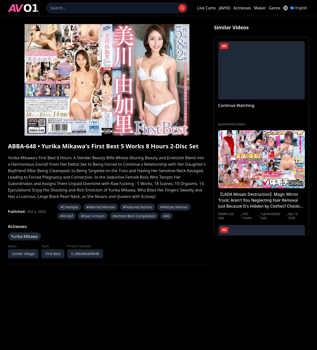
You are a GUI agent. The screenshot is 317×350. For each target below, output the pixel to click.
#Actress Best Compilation (134, 216)
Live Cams (206, 8)
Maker (260, 8)
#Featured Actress (137, 207)
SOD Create (246, 216)
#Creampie (69, 207)
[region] (107, 80)
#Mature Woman (174, 207)
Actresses (242, 8)
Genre (274, 8)
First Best (52, 253)
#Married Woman (100, 207)
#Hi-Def (66, 216)
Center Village (23, 253)
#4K (166, 216)
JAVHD (225, 8)
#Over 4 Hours (93, 216)
